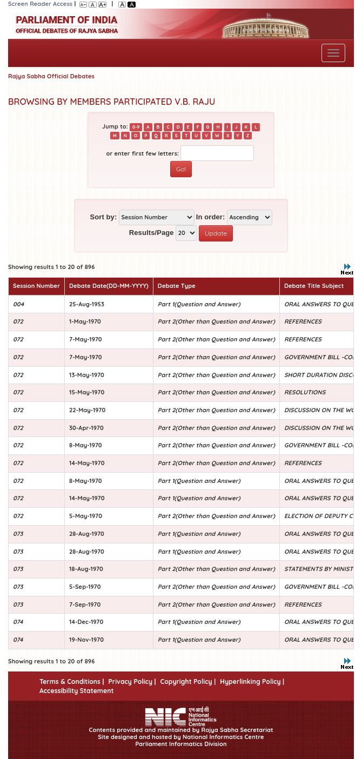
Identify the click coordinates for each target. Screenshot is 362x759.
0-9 (135, 127)
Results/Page (151, 233)
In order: (210, 217)
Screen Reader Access (40, 4)
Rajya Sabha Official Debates (51, 76)
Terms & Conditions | (71, 681)
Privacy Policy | (132, 681)
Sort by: (103, 217)
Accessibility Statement (76, 691)
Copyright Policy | (188, 681)
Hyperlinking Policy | (252, 681)
